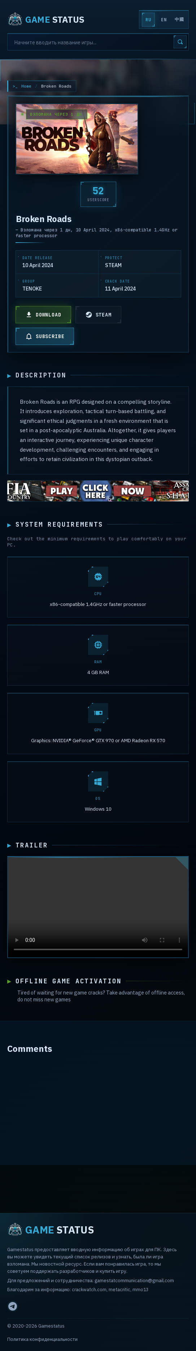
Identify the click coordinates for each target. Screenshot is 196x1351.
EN (163, 20)
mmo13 (140, 1289)
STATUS (45, 19)
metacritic (119, 1289)
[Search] (98, 41)
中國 (179, 19)
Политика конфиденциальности (42, 1339)
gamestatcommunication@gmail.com (134, 1280)
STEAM (98, 314)
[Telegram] (12, 1306)
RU (148, 20)
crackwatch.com (89, 1289)
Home (26, 86)
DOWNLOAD (43, 314)
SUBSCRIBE (44, 336)
